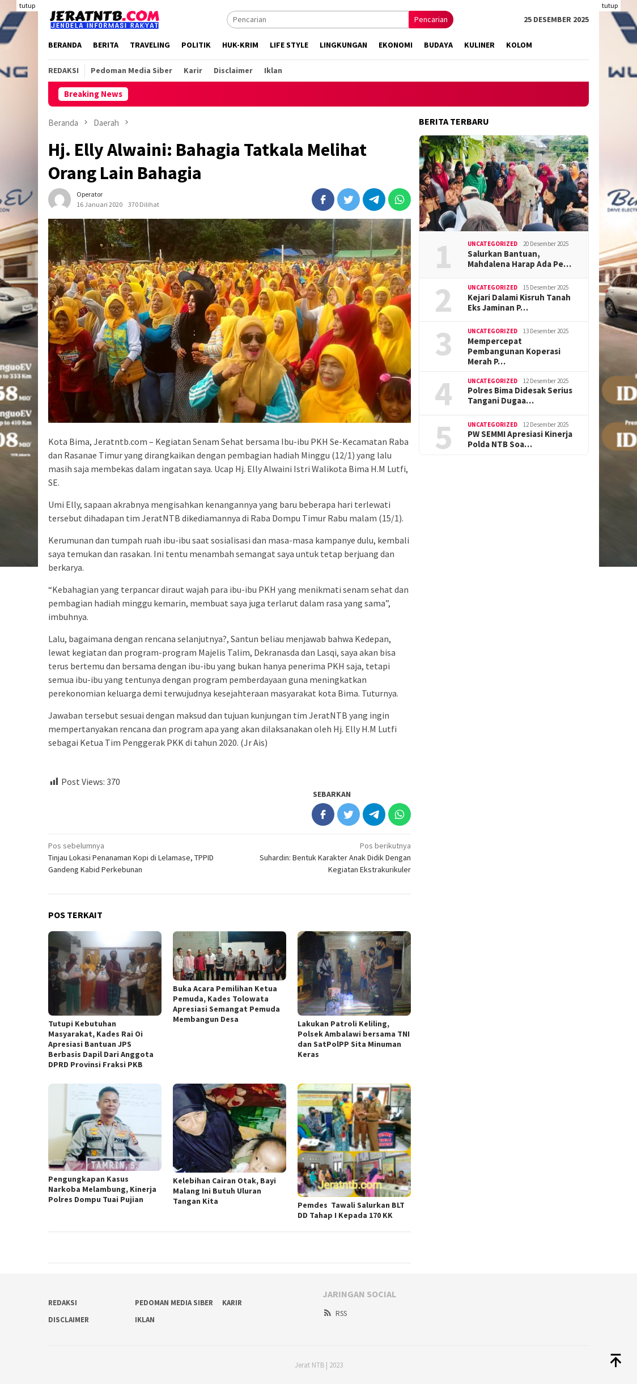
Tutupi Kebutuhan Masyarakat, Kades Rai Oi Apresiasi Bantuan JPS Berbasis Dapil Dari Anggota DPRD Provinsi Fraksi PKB (101, 1043)
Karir (232, 1302)
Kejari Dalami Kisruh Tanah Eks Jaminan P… (519, 302)
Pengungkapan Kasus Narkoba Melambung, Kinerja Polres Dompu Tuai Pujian (102, 1189)
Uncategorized (492, 244)
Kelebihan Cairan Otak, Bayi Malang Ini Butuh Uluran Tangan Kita (224, 1190)
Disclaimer (68, 1319)
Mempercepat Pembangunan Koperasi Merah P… (514, 351)
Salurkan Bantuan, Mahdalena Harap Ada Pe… (519, 259)
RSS (334, 1313)
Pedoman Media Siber (174, 1302)
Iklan (145, 1319)
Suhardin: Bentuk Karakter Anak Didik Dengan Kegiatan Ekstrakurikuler (324, 857)
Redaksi (62, 1302)
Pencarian (431, 19)
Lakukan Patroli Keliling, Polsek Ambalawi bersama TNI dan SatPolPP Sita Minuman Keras (354, 1038)
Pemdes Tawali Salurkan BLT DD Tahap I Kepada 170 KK (351, 1210)
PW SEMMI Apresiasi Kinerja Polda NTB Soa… (520, 439)
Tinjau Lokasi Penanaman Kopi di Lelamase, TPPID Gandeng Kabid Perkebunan (135, 857)
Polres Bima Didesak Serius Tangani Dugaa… (520, 395)
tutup (27, 5)
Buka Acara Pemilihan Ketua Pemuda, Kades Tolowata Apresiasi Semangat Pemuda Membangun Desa (226, 1003)
